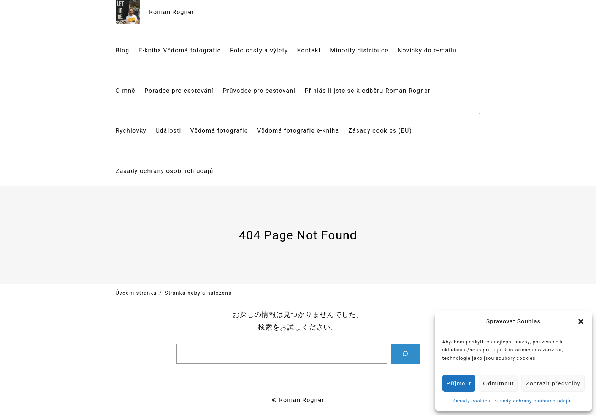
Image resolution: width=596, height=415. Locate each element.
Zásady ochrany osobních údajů (532, 401)
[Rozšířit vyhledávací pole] (478, 110)
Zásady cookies (471, 401)
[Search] (405, 354)
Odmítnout (498, 383)
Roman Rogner (171, 12)
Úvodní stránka (136, 293)
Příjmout (459, 383)
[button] (581, 321)
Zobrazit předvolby (553, 383)
